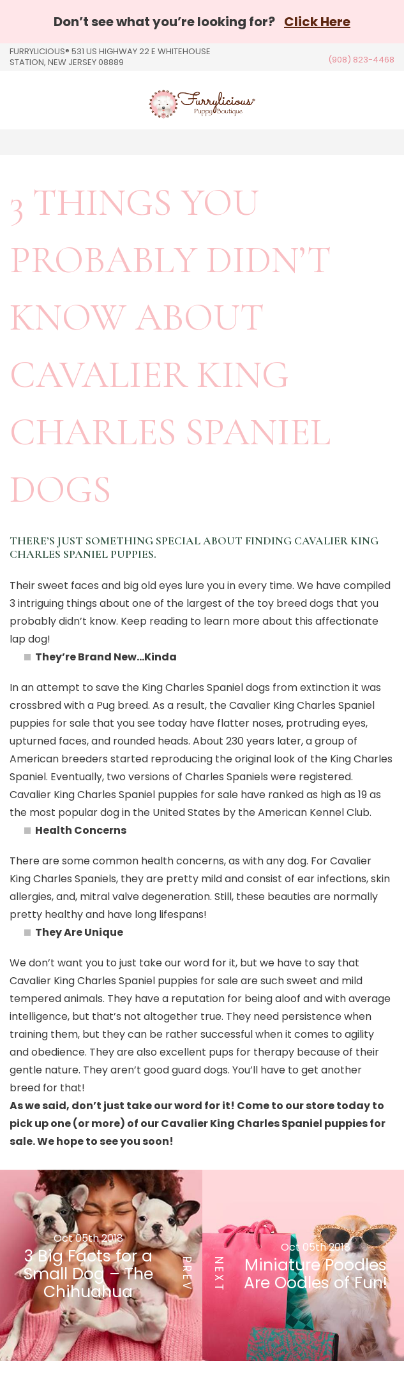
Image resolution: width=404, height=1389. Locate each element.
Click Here (317, 22)
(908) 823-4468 (361, 60)
